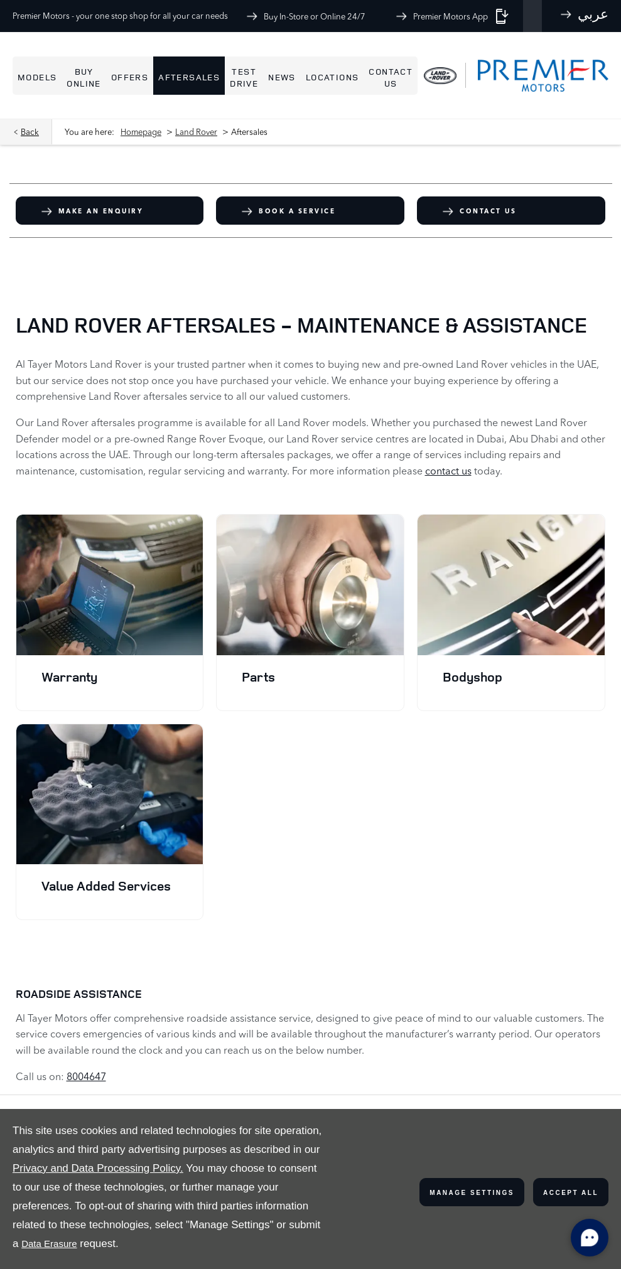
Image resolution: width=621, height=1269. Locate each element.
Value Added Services (106, 885)
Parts (258, 676)
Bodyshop (472, 676)
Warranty (69, 676)
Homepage (141, 132)
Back (30, 132)
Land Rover (196, 132)
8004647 (86, 1076)
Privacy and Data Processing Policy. (98, 1168)
